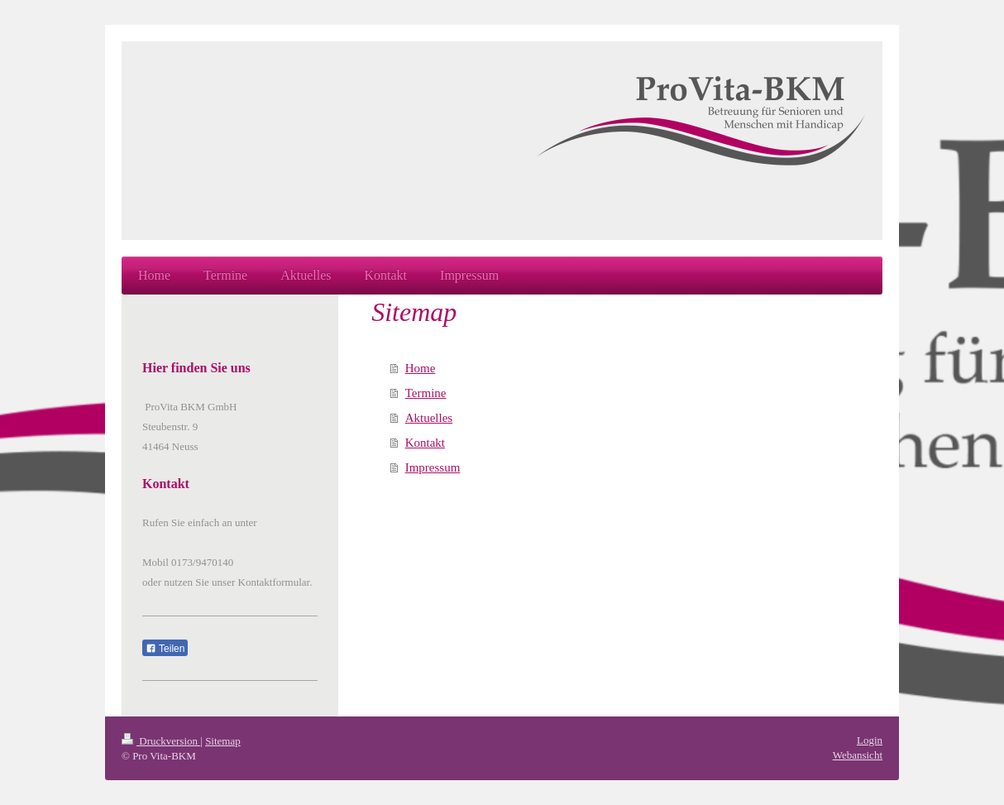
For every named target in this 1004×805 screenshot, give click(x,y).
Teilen (165, 648)
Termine (426, 393)
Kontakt (425, 442)
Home (420, 368)
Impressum (433, 467)
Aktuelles (429, 417)
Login (869, 740)
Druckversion (161, 741)
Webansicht (857, 755)
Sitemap (223, 741)
